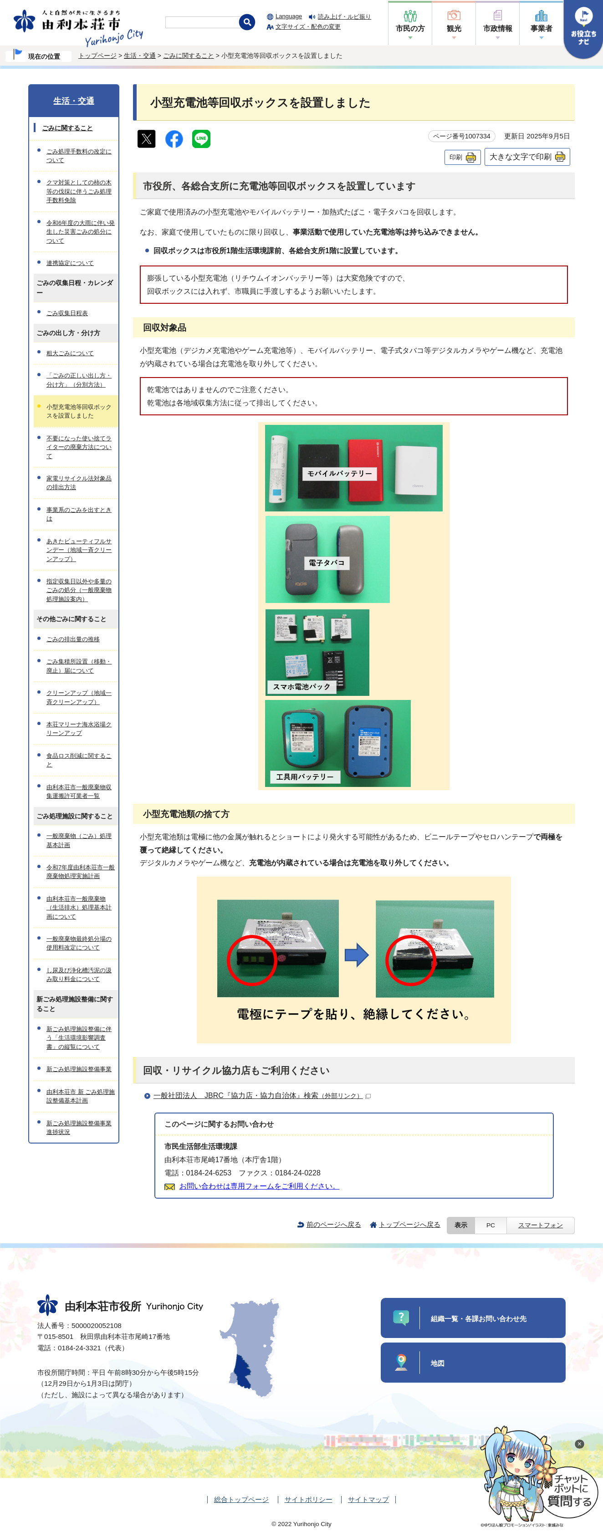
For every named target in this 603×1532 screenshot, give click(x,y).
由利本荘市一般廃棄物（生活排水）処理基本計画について (79, 907)
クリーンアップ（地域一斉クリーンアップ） (79, 697)
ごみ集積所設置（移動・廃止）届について (79, 666)
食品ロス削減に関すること (79, 760)
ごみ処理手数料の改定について (79, 155)
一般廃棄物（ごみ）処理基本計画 (79, 840)
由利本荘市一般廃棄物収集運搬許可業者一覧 (79, 791)
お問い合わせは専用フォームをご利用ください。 (259, 1186)
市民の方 (410, 28)
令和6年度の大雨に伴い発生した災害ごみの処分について (80, 232)
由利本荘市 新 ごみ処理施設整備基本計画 (80, 1096)
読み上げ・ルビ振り (344, 16)
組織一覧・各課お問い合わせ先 (478, 1319)
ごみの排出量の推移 (73, 639)
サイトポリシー (308, 1499)
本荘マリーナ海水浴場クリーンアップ (79, 728)
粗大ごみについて (70, 353)
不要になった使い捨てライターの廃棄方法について (79, 447)
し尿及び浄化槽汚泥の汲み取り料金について (79, 974)
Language (289, 16)
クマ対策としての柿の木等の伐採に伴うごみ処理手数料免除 (79, 191)
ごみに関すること (188, 55)
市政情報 (497, 28)
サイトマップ (368, 1499)
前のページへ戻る (334, 1224)
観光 (454, 28)
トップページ (97, 55)
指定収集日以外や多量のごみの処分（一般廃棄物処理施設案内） (79, 590)
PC (490, 1225)
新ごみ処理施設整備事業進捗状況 (79, 1127)
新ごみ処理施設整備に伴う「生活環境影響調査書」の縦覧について (79, 1038)
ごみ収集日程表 (67, 313)
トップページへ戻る (409, 1224)
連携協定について (70, 263)
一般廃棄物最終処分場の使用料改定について (79, 943)
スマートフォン (540, 1225)
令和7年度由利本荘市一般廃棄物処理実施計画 (80, 871)
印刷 (456, 157)
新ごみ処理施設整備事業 (79, 1069)
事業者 (541, 28)
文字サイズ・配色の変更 (308, 26)
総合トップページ (241, 1499)
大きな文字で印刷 (521, 156)
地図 (438, 1363)
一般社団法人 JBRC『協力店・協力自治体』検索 (262, 1095)
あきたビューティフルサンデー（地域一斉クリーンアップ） (79, 550)
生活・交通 (140, 55)
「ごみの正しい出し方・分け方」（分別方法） (79, 380)
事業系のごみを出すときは (79, 514)
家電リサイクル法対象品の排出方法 (79, 482)
